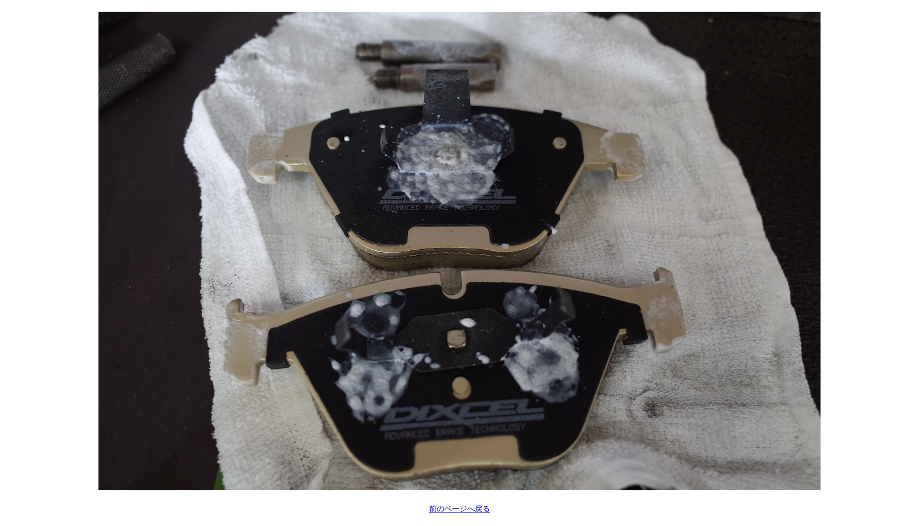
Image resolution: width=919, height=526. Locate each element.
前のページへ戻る (459, 508)
